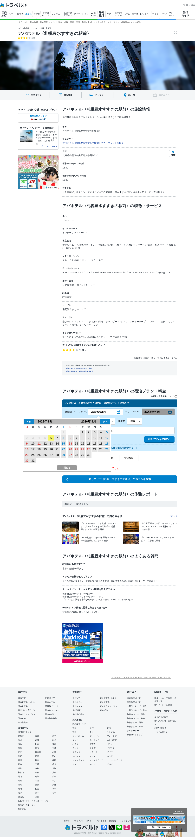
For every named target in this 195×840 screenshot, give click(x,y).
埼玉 (37, 748)
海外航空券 (105, 702)
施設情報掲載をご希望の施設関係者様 (79, 371)
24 (33, 455)
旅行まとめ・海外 (135, 726)
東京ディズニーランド (27, 805)
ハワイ (75, 744)
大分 (20, 793)
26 (45, 455)
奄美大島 (22, 809)
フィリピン (94, 736)
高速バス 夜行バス (68, 14)
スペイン (76, 756)
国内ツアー (23, 698)
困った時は (189, 5)
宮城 (37, 740)
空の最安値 (23, 722)
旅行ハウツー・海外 (136, 718)
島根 (20, 780)
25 (39, 455)
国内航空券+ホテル (26, 702)
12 (45, 443)
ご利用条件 (101, 821)
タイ (92, 732)
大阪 (54, 768)
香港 (109, 728)
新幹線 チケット (45, 14)
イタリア (94, 752)
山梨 (54, 752)
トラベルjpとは (161, 732)
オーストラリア (96, 760)
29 (63, 455)
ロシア (110, 756)
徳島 (20, 785)
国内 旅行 (4, 14)
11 (39, 443)
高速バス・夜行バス (26, 710)
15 (63, 443)
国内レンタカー (52, 710)
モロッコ (94, 764)
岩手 (54, 736)
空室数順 (128, 458)
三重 (37, 764)
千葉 (54, 748)
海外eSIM (104, 710)
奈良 (37, 772)
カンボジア (112, 740)
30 (26, 460)
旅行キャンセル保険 (163, 705)
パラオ (110, 744)
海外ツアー (77, 698)
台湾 (92, 728)
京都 (37, 768)
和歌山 (21, 772)
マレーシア (112, 736)
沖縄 (37, 797)
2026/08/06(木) (98, 412)
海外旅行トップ (79, 724)
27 (51, 455)
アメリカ (76, 748)
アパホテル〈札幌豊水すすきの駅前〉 (54, 33)
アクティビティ (81, 14)
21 (57, 449)
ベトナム (111, 732)
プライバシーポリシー (84, 821)
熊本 (37, 793)
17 (33, 449)
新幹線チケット (52, 706)
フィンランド (78, 760)
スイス (93, 756)
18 (39, 449)
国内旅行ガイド (134, 698)
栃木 (37, 744)
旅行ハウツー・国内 (136, 714)
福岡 (20, 789)
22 (63, 449)
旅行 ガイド (185, 14)
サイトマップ (125, 821)
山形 (54, 740)
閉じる (179, 812)
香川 (54, 780)
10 (33, 443)
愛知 (20, 764)
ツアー (12, 14)
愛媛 (37, 785)
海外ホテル (77, 702)
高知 (54, 785)
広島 (54, 776)
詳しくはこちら (159, 827)
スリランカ (94, 740)
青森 (37, 736)
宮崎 (54, 793)
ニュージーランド (115, 760)
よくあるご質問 (161, 717)
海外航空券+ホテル (108, 698)
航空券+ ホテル (118, 14)
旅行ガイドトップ (135, 735)
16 (26, 449)
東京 (20, 752)
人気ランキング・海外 (137, 710)
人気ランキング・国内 (137, 706)
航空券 (20, 14)
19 (45, 449)
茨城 (54, 744)
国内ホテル (50, 702)
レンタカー (57, 14)
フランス (76, 752)
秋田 (20, 740)
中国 (74, 732)
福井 (37, 760)
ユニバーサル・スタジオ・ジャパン (33, 801)
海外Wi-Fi (76, 710)
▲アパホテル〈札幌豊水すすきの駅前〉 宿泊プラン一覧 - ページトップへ (141, 677)
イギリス (111, 748)
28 (57, 455)
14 (57, 443)
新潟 (37, 756)
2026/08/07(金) (152, 412)
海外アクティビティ (108, 706)
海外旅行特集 (78, 714)
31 (33, 460)
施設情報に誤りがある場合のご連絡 (79, 368)
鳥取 (37, 776)
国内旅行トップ (25, 732)
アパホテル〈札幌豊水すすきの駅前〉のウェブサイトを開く (93, 143)
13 (51, 443)
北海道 (21, 736)
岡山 (20, 776)
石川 (20, 760)
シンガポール (78, 736)
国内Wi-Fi (49, 714)
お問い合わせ (160, 728)
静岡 (54, 760)
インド (75, 740)
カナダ (93, 748)
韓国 (74, 728)
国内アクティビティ (26, 714)
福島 (20, 744)
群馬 (20, 748)
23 (26, 455)
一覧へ (172, 516)
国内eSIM (22, 718)
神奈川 (38, 752)
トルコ (75, 764)
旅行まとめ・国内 (135, 722)
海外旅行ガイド (134, 702)
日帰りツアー (51, 698)
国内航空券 (23, 706)
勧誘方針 (113, 821)
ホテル (28, 14)
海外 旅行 (101, 14)
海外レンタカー (79, 706)
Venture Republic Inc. (99, 833)
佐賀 (37, 789)
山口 (37, 780)
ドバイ (110, 764)
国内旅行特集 (51, 718)
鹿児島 (21, 797)
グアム (93, 744)
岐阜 (54, 764)
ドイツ (110, 752)
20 (51, 449)
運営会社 (68, 821)
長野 (20, 756)
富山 (54, 756)
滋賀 (20, 768)
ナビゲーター (133, 730)
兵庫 (54, 772)
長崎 (54, 789)
